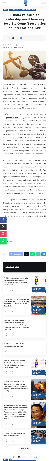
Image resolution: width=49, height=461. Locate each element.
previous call (12, 118)
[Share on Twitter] (13, 38)
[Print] (21, 38)
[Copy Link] (17, 38)
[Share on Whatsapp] (24, 457)
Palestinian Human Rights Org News (22, 10)
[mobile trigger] (5, 3)
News (5, 10)
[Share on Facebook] (9, 38)
